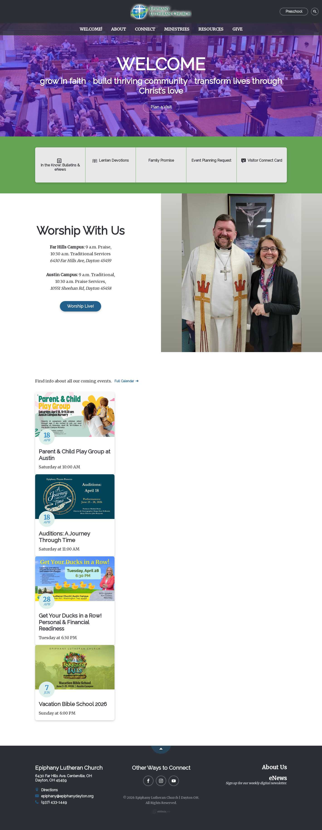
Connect (145, 29)
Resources (210, 29)
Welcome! (91, 29)
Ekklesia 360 (161, 811)
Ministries (176, 29)
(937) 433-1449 (51, 802)
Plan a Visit (161, 107)
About (118, 29)
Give (237, 29)
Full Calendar (127, 381)
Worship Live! (80, 306)
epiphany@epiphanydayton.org (64, 796)
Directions (46, 790)
